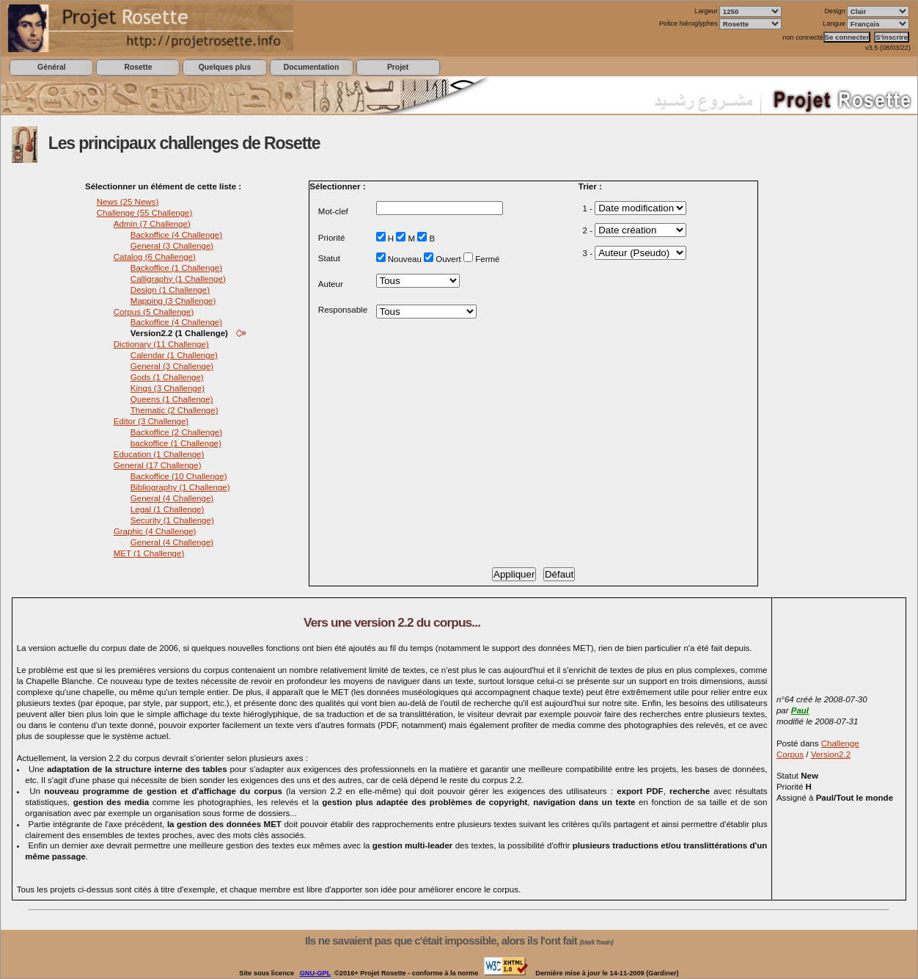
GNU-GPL (315, 973)
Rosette (138, 67)
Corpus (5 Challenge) (154, 311)
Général (51, 67)
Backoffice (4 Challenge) (176, 234)
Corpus (790, 754)
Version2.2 (831, 754)
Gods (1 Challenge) (167, 377)
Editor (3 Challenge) (151, 421)
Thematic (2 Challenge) (175, 410)
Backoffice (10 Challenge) (179, 476)
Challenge (840, 743)
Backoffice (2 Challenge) (176, 432)
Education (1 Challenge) (159, 454)
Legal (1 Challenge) (168, 509)
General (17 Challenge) (158, 465)
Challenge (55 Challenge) (145, 212)
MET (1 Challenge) (149, 553)
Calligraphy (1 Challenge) (178, 278)
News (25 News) (127, 201)
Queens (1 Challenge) (172, 399)
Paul (800, 710)
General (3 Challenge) (172, 245)
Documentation (311, 67)
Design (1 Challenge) (170, 289)
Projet (397, 67)
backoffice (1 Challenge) (176, 443)
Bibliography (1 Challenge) (180, 487)
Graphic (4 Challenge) (155, 531)
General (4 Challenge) (172, 498)
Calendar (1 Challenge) (174, 355)
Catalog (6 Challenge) (155, 256)
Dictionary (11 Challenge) (161, 344)
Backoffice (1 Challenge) (176, 267)
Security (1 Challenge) (172, 520)
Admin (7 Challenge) (152, 223)
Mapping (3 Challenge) (173, 300)
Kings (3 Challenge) (168, 388)
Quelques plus (225, 67)
